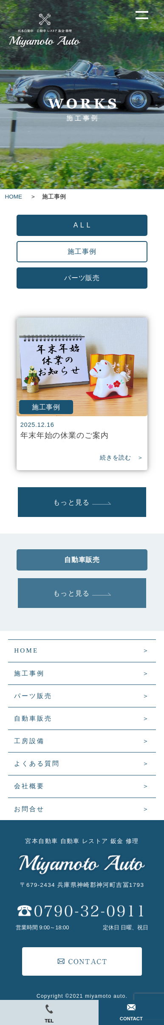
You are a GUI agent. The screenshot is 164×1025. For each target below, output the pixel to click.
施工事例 (29, 673)
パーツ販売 (33, 695)
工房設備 (29, 740)
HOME (16, 196)
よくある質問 (37, 763)
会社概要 (29, 785)
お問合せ (29, 808)
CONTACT (131, 1012)
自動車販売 (33, 718)
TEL (49, 1013)
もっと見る (81, 502)
